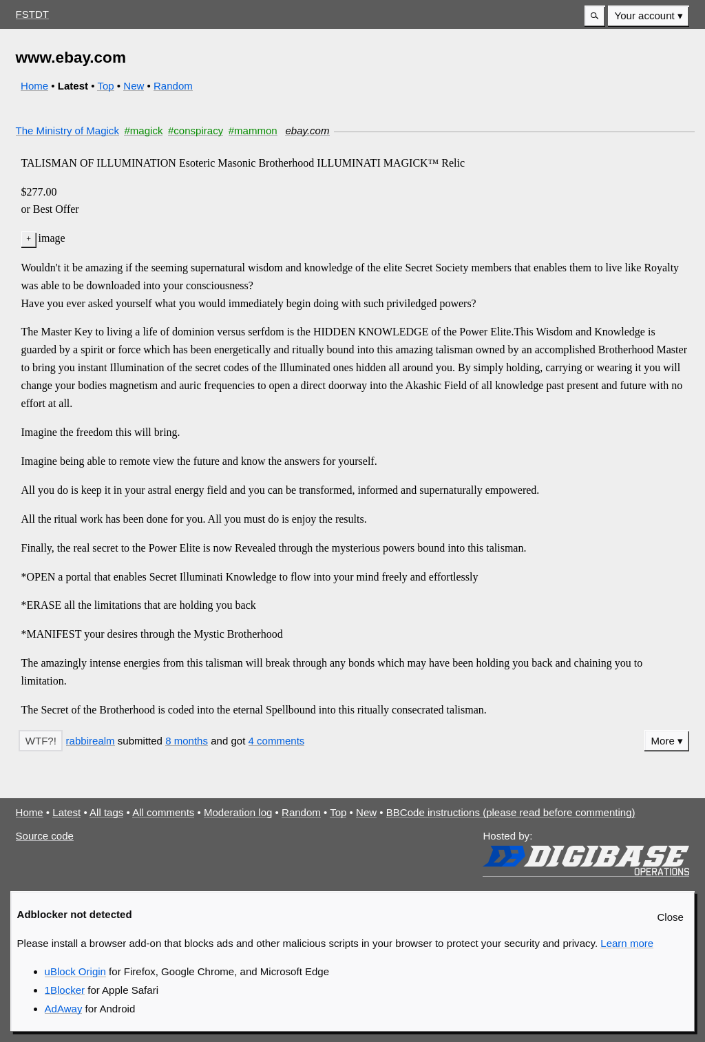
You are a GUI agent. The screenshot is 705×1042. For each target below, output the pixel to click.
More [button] (663, 741)
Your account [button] (645, 15)
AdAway (64, 1008)
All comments (163, 812)
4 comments (277, 741)
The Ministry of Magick (67, 130)
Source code (45, 836)
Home (34, 86)
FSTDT (32, 14)
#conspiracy (195, 130)
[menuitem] (648, 16)
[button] (595, 16)
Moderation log (238, 812)
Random (173, 86)
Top (105, 86)
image (52, 238)
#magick (143, 130)
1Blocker (65, 990)
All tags (106, 812)
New (133, 86)
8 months (186, 741)
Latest (66, 812)
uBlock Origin (75, 971)
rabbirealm (90, 741)
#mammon (253, 130)
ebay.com (307, 130)
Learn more (626, 943)
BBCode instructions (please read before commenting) (510, 812)
